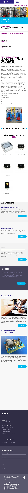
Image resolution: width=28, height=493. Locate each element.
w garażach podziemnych (14, 34)
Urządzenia (14, 41)
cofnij (13, 137)
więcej (22, 216)
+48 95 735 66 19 (9, 425)
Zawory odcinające (14, 47)
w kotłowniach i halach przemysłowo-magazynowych (14, 27)
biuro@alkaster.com (9, 439)
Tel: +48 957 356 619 (18, 5)
